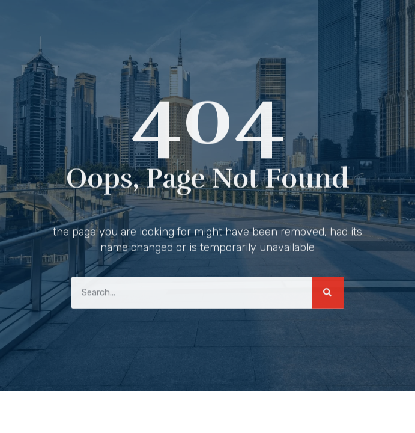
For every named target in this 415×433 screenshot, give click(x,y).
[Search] (328, 291)
